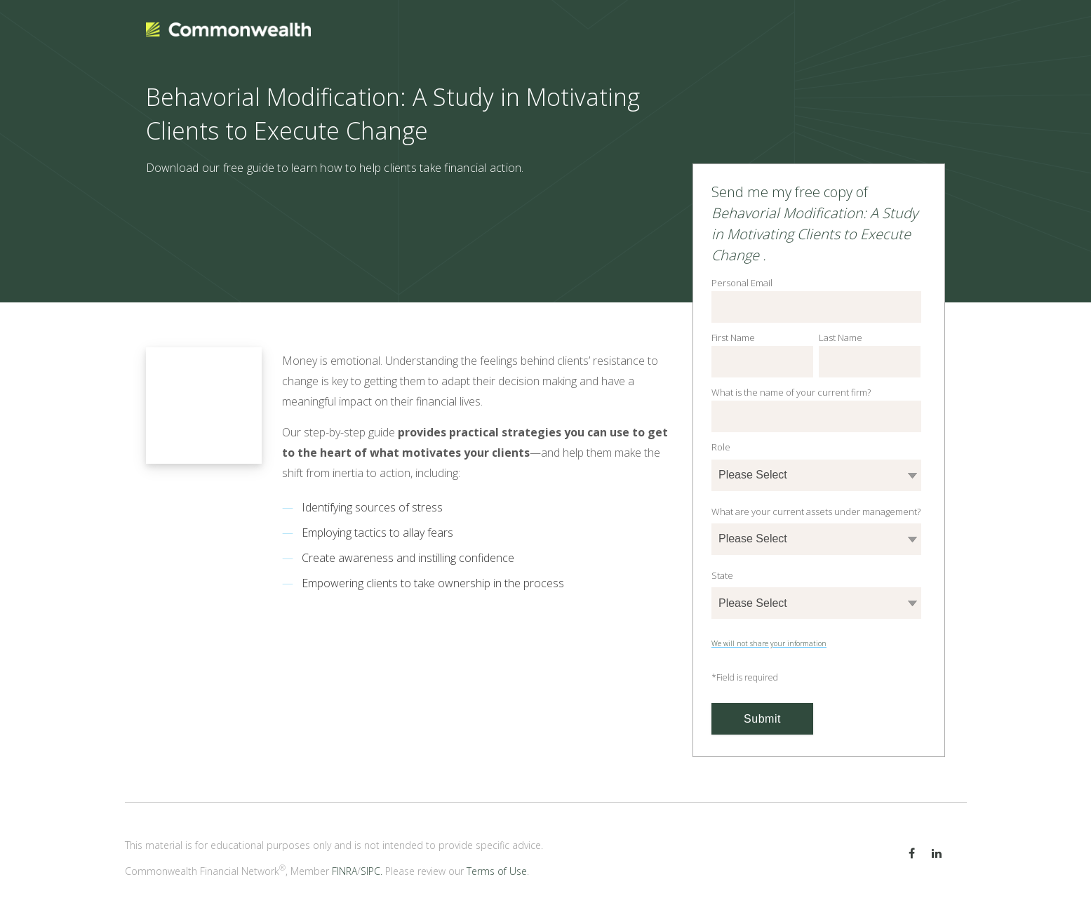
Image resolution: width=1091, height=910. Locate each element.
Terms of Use (497, 871)
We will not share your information (768, 643)
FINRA (344, 871)
